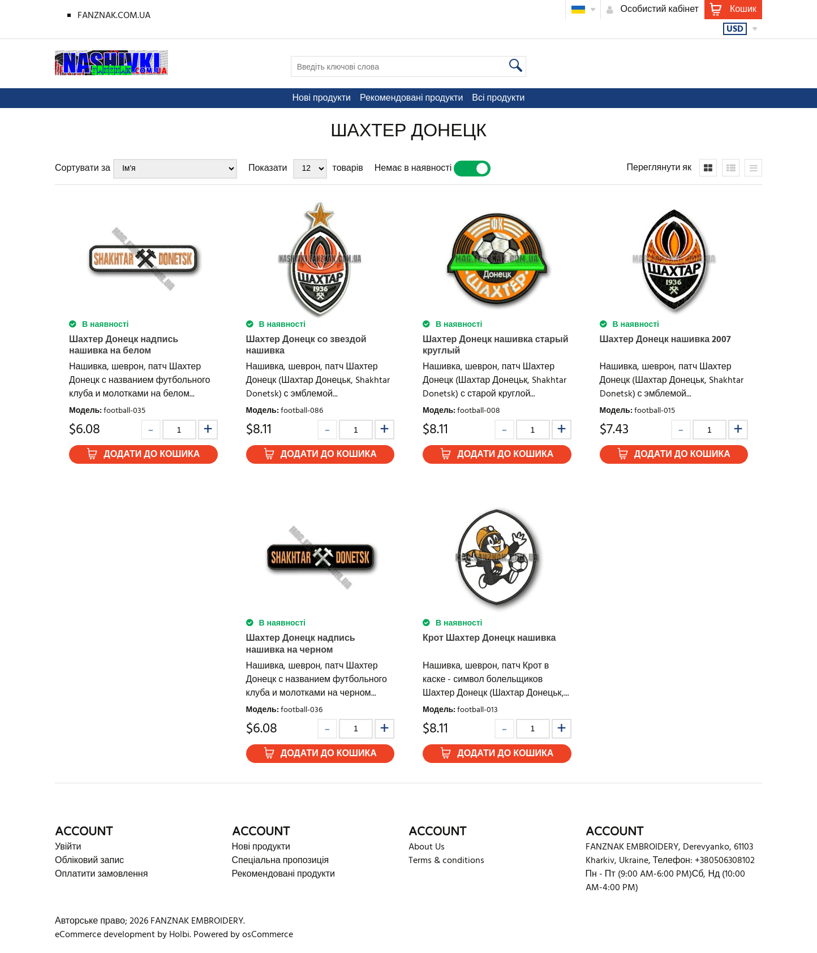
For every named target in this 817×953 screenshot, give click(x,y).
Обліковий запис (89, 860)
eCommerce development (105, 935)
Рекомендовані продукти (411, 98)
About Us (426, 847)
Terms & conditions (446, 860)
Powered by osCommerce (243, 935)
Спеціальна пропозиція (280, 860)
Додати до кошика (152, 454)
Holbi (179, 935)
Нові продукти (322, 98)
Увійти (68, 847)
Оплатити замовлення (101, 874)
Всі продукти (498, 98)
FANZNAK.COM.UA (114, 15)
